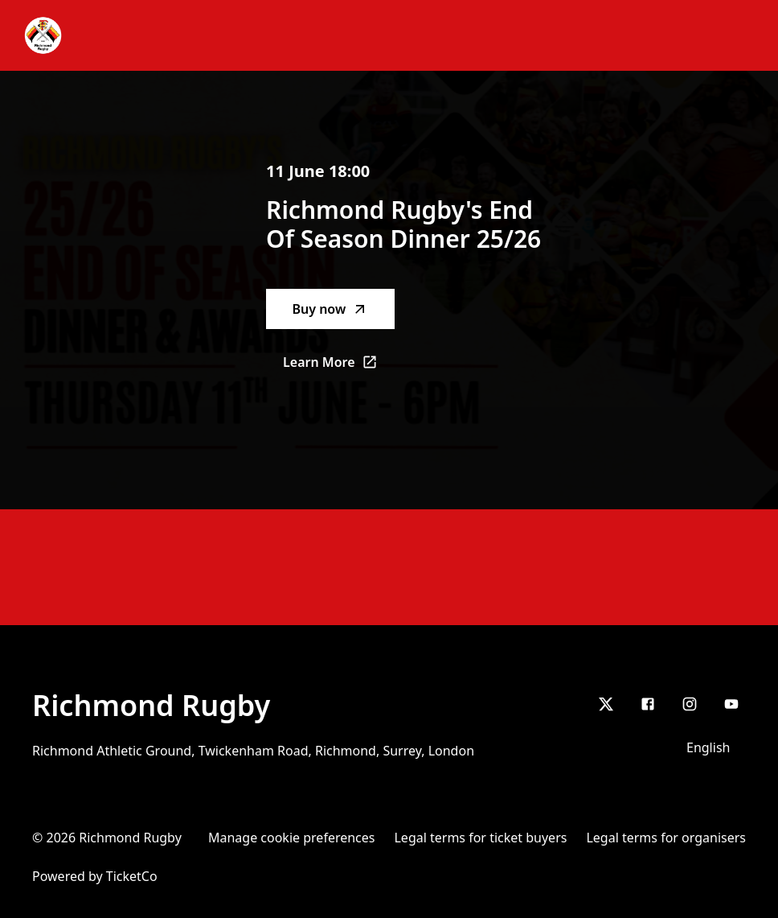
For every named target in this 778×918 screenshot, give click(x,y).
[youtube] (731, 704)
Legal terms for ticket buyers (480, 837)
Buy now (330, 309)
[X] (606, 704)
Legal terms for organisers (666, 837)
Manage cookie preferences (291, 837)
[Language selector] (711, 747)
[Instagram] (689, 704)
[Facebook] (647, 704)
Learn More (339, 367)
